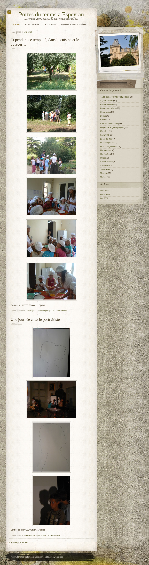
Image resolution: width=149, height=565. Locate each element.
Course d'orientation (109, 123)
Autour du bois (106, 104)
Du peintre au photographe (35, 535)
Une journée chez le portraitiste (35, 319)
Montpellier (105, 154)
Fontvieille (104, 135)
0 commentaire (54, 535)
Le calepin (50, 24)
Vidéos (103, 177)
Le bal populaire (107, 142)
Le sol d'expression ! (109, 146)
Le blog (15, 24)
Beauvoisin (105, 112)
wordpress (58, 557)
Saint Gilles (105, 166)
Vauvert (103, 173)
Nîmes (103, 158)
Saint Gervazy (106, 162)
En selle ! (104, 131)
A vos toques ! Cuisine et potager (38, 311)
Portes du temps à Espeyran (51, 14)
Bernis (103, 116)
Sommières (105, 169)
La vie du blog (106, 139)
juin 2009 (104, 198)
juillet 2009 (105, 194)
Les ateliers (32, 24)
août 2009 (104, 191)
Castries (103, 120)
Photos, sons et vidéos (73, 24)
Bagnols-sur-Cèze (108, 108)
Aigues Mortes (106, 101)
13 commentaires (60, 311)
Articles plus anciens (18, 542)
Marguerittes (105, 150)
